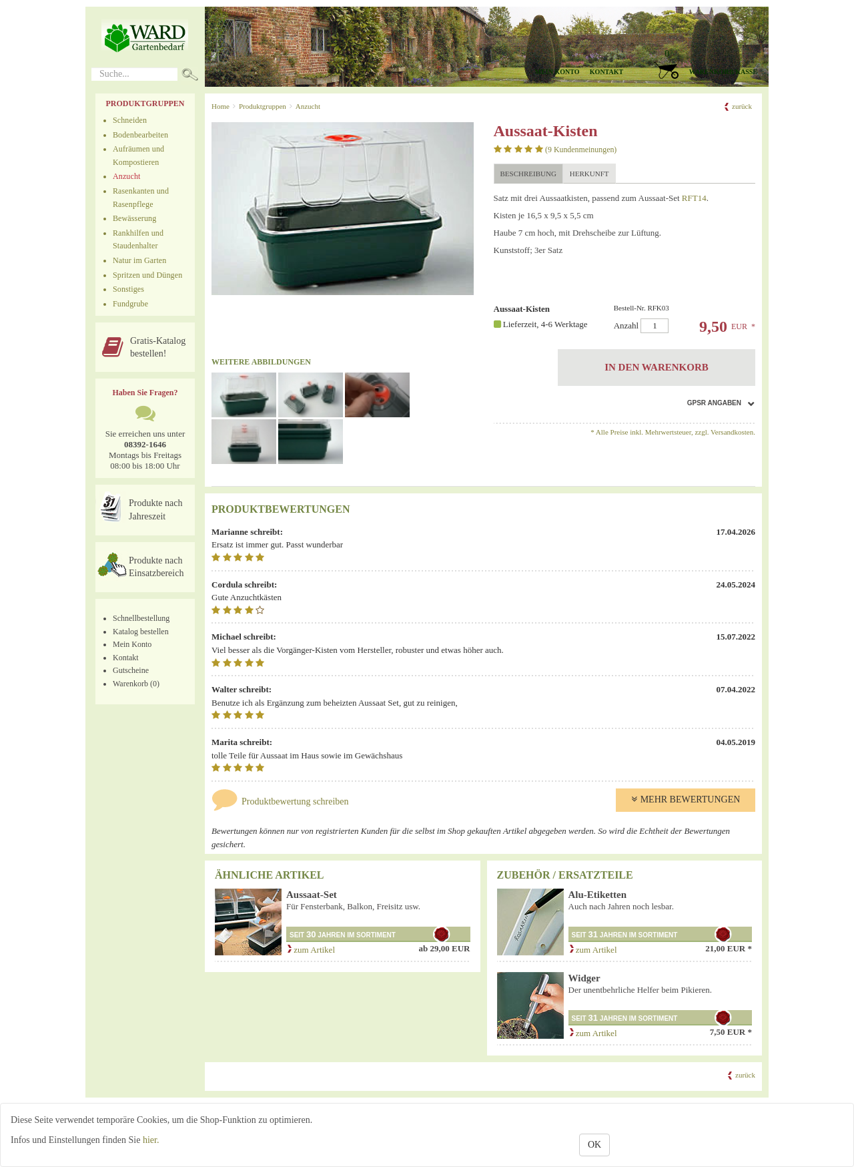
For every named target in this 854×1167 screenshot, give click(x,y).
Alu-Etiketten (597, 894)
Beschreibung (528, 174)
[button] (701, 63)
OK (594, 1145)
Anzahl (681, 318)
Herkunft (589, 174)
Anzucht (127, 176)
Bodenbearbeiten (140, 135)
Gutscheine (131, 670)
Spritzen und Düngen (147, 275)
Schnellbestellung (141, 618)
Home (220, 106)
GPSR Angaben (714, 403)
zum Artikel (310, 950)
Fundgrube (130, 303)
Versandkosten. (733, 432)
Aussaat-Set (311, 894)
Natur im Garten (139, 260)
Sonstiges (128, 289)
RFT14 (694, 198)
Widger (584, 978)
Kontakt (606, 71)
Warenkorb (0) (136, 683)
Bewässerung (134, 218)
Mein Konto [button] (557, 71)
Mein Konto (132, 644)
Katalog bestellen (141, 631)
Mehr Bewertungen (686, 799)
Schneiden (130, 120)
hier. (151, 1140)
